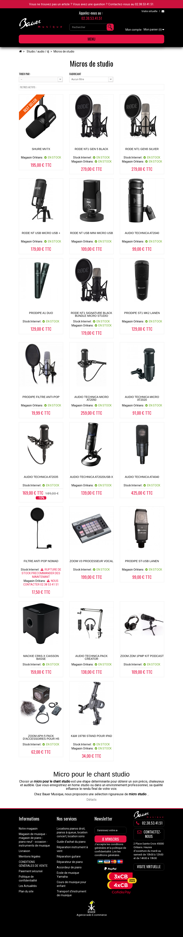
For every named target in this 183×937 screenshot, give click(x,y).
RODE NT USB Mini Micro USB (91, 233)
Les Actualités (28, 886)
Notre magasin (28, 828)
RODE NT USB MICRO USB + (41, 233)
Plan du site (26, 891)
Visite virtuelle (149, 11)
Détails (91, 800)
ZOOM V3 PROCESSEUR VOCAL (91, 561)
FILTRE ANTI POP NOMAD (41, 561)
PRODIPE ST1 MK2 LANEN (142, 313)
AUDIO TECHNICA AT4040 (142, 476)
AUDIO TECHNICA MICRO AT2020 (142, 398)
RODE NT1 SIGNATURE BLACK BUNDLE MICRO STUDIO (91, 314)
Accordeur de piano (69, 867)
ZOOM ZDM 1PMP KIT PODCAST (142, 656)
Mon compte (133, 29)
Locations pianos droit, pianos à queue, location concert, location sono (72, 832)
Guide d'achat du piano (71, 841)
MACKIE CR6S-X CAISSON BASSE (41, 657)
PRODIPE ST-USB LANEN (142, 561)
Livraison (24, 851)
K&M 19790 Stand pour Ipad (91, 735)
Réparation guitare (69, 856)
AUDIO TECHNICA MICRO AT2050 (91, 398)
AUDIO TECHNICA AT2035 (41, 476)
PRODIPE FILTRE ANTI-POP (40, 397)
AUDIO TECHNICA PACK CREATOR (91, 657)
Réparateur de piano (70, 862)
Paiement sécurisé (31, 871)
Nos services (67, 818)
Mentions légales (29, 856)
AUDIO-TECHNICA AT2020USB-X (91, 476)
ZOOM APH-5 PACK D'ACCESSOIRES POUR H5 (41, 737)
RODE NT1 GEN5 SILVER (142, 149)
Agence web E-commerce (92, 914)
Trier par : (25, 74)
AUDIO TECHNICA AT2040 (142, 233)
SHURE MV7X (41, 149)
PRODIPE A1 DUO (41, 313)
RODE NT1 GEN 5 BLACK (91, 149)
